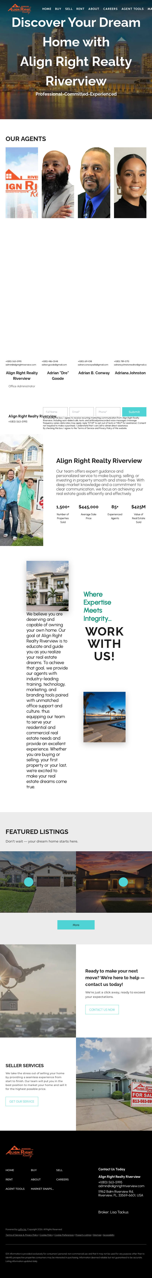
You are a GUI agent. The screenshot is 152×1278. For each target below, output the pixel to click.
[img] (22, 182)
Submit (134, 412)
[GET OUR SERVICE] (22, 1101)
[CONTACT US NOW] (102, 1009)
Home (46, 9)
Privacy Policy (105, 428)
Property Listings (83, 1235)
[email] (81, 412)
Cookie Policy (46, 1235)
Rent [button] (80, 9)
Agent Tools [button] (132, 9)
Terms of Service (85, 428)
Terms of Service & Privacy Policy (22, 1235)
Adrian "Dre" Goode (58, 376)
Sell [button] (68, 9)
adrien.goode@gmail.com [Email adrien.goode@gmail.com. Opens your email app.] (54, 364)
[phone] (108, 412)
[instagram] (116, 1203)
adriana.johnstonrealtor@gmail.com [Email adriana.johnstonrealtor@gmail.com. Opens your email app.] (131, 364)
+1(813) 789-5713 (121, 361)
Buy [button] (58, 9)
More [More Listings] (76, 925)
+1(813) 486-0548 (50, 361)
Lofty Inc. (22, 1229)
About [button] (93, 9)
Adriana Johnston (130, 373)
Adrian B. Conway (94, 373)
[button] (19, 9)
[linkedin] (108, 1203)
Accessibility (108, 1235)
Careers (110, 9)
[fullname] (55, 412)
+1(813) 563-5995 (14, 361)
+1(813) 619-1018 (85, 361)
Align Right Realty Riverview (22, 376)
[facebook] (101, 1203)
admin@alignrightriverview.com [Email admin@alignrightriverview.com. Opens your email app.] (21, 364)
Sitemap (97, 1235)
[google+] (123, 1203)
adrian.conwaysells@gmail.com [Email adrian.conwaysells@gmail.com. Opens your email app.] (93, 364)
